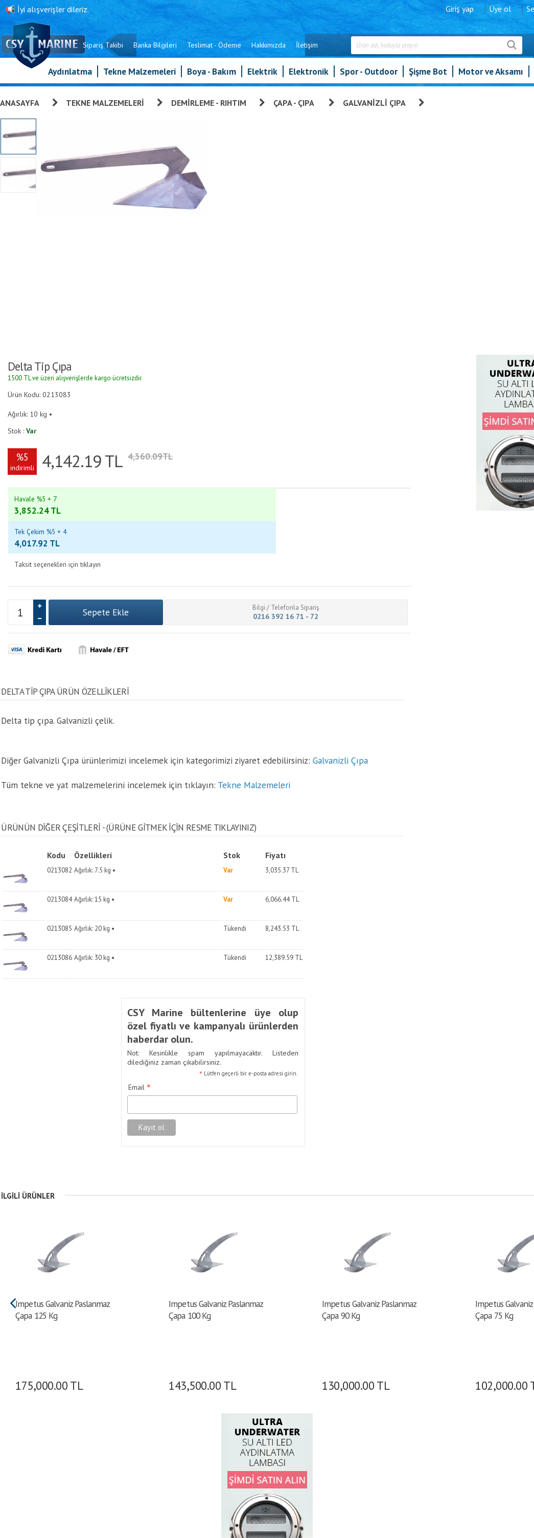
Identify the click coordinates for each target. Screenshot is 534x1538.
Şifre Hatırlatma (339, 1357)
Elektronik (309, 76)
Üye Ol (326, 1314)
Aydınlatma (70, 76)
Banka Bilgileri (200, 50)
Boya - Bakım (211, 76)
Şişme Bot (428, 76)
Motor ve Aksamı (490, 76)
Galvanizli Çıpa (374, 102)
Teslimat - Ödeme (259, 50)
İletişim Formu (338, 1400)
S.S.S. (238, 1428)
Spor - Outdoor (369, 76)
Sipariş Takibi (148, 50)
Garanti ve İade (252, 1314)
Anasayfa (19, 102)
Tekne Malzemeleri (139, 76)
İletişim (352, 50)
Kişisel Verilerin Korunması (268, 1342)
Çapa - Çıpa (294, 102)
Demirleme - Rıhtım (208, 102)
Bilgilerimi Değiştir (343, 1385)
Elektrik (262, 76)
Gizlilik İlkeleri (250, 1371)
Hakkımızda (313, 50)
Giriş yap (505, 8)
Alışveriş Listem (339, 1371)
